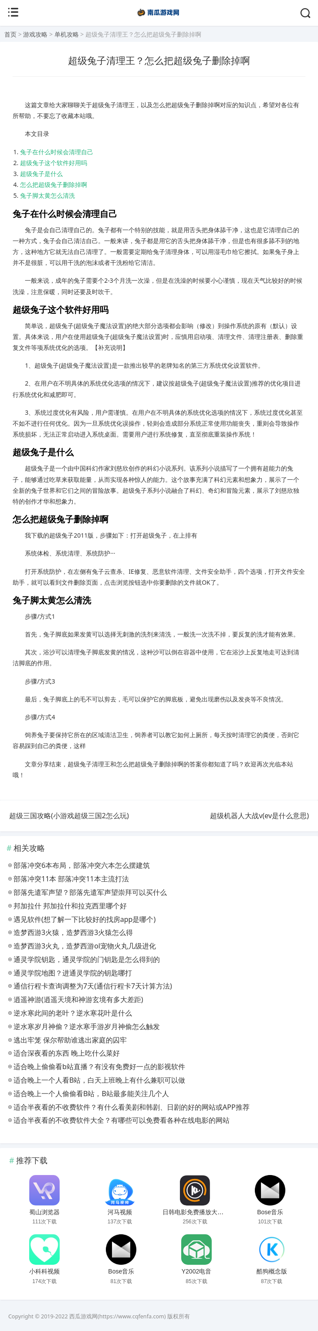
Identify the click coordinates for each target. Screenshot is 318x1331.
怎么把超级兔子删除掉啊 (53, 184)
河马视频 (120, 1212)
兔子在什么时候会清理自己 (56, 152)
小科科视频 (44, 1271)
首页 (10, 34)
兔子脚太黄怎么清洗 (47, 195)
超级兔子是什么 (41, 173)
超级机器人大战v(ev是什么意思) (259, 815)
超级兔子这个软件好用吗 (53, 163)
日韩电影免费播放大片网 (196, 1212)
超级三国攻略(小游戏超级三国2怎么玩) (69, 815)
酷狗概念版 (272, 1271)
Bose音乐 (270, 1212)
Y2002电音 (196, 1271)
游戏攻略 (35, 34)
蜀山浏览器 (44, 1212)
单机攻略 (66, 34)
